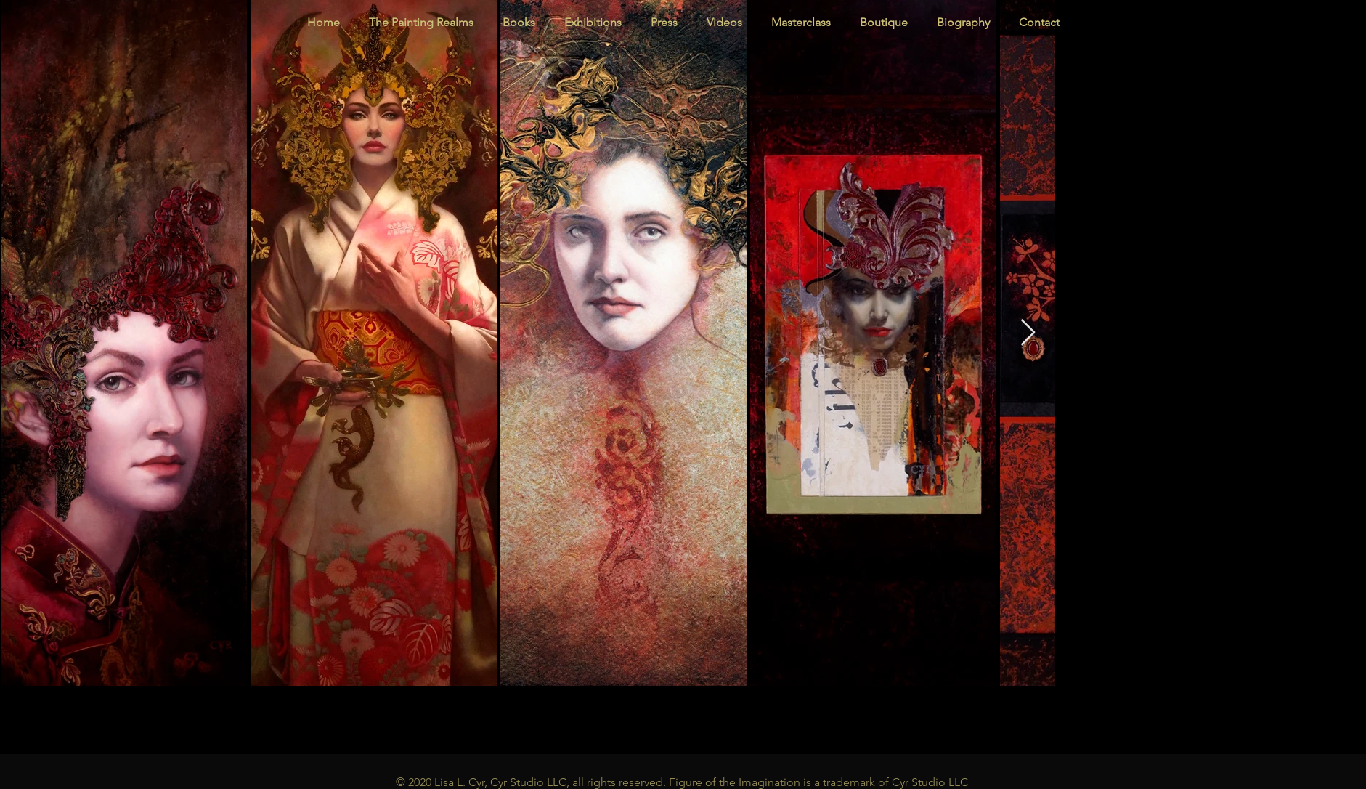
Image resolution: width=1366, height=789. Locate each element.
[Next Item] (1028, 333)
